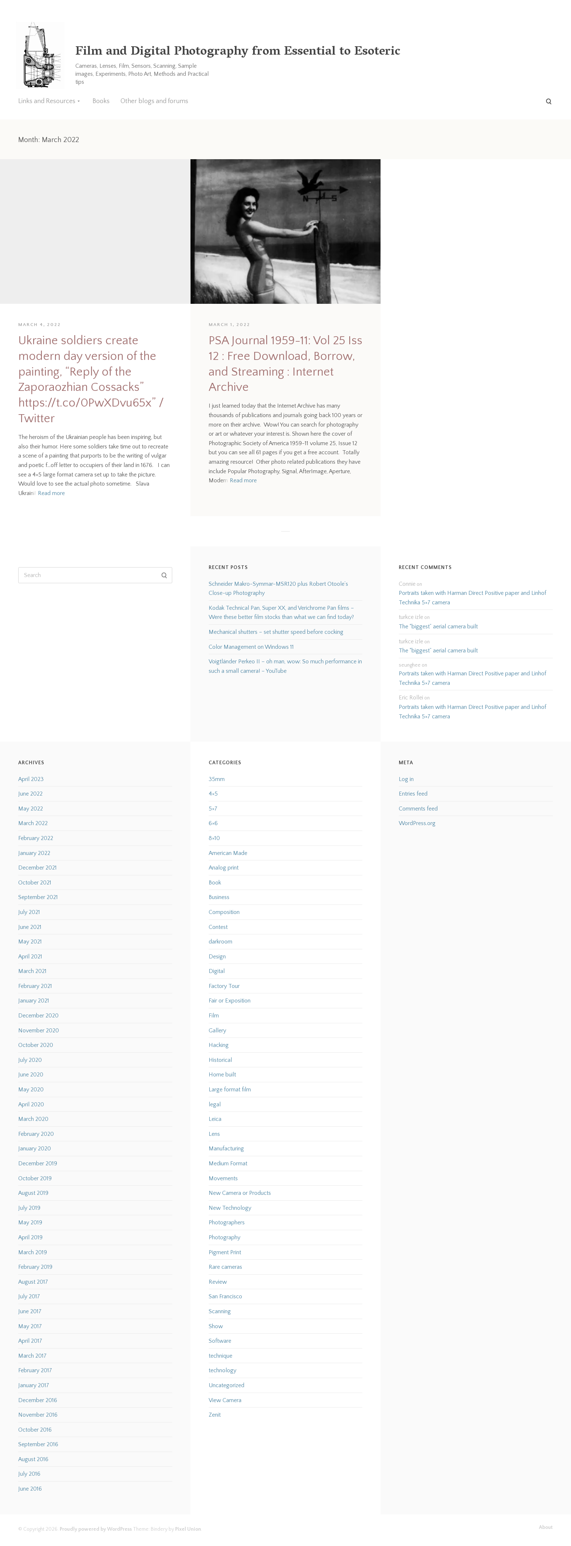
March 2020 (33, 1119)
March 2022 (33, 823)
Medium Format (228, 1163)
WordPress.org (417, 823)
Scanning (220, 1311)
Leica (215, 1119)
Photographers (227, 1222)
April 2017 (30, 1341)
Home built (222, 1074)
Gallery (217, 1030)
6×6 (213, 823)
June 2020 (30, 1074)
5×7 (213, 808)
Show (216, 1326)
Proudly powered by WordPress (96, 1529)
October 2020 (35, 1045)
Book (215, 882)
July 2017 (29, 1296)
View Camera (225, 1400)
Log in (406, 779)
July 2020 (30, 1060)
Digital (217, 971)
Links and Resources (46, 101)
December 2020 (38, 1015)
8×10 (214, 838)
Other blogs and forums (154, 101)
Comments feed (418, 808)
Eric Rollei (411, 697)
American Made (228, 853)
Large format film (230, 1089)
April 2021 (30, 956)
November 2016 (38, 1415)
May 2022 (30, 808)
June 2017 (30, 1311)
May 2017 (30, 1326)
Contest (218, 927)
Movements (223, 1178)
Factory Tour (224, 986)
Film (214, 1015)
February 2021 (35, 986)
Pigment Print (225, 1252)
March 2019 (32, 1252)
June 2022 (30, 793)
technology (222, 1370)
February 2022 (35, 838)
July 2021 (29, 912)
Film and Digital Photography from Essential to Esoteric (237, 52)
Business (219, 897)
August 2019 (33, 1193)
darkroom (220, 941)
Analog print (224, 867)
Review (218, 1282)
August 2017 (33, 1282)
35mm (217, 779)
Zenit (215, 1415)
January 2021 (33, 1000)
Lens (214, 1134)
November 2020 (38, 1030)
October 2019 (35, 1178)
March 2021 (32, 971)
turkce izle (411, 617)
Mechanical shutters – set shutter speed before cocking (276, 632)
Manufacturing (226, 1148)
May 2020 (31, 1089)
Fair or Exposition (230, 1000)
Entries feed (413, 793)
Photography (224, 1237)
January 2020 (34, 1148)
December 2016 (37, 1400)
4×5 (213, 793)
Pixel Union (188, 1529)
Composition (224, 912)
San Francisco (225, 1296)
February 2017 (35, 1370)
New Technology (230, 1208)
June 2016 (30, 1489)
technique (220, 1356)
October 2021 (34, 882)
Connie (407, 584)
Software (220, 1341)
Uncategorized (226, 1385)
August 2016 (33, 1459)
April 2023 (31, 779)
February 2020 (36, 1134)
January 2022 (34, 853)
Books (101, 101)
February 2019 (35, 1267)
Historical (220, 1060)
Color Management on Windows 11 (251, 647)
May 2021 (30, 941)
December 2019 (37, 1163)
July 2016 (29, 1474)
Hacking (219, 1045)
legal (215, 1104)
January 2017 (33, 1385)
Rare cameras (225, 1267)
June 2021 (30, 927)
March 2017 (32, 1356)
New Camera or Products (240, 1193)
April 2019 (30, 1237)
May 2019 (30, 1222)
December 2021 (37, 867)
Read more (51, 493)
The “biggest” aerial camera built (438, 626)
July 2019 (29, 1208)
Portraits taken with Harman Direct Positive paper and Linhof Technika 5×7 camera (472, 598)
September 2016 (38, 1444)
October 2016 (35, 1430)
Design (217, 956)
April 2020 (31, 1104)
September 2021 (38, 897)
